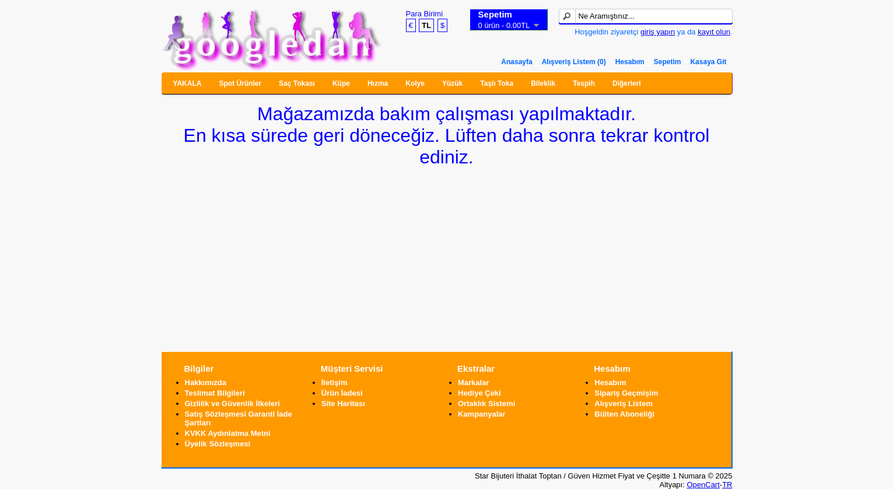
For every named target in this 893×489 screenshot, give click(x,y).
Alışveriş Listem (623, 403)
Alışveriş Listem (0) (574, 62)
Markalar (473, 382)
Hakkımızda (206, 382)
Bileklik (543, 83)
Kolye (415, 83)
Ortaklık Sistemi (486, 403)
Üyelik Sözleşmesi (218, 443)
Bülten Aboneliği (624, 414)
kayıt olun (714, 31)
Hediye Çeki (479, 393)
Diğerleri (626, 83)
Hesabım (630, 62)
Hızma (377, 83)
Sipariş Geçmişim (626, 393)
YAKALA (187, 83)
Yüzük (452, 83)
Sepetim (667, 62)
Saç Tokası (297, 83)
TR (727, 484)
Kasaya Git (708, 62)
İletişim (334, 382)
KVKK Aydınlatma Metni (228, 433)
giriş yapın (657, 31)
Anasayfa (516, 62)
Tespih (584, 83)
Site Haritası (343, 403)
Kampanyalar (482, 414)
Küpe (341, 83)
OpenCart (703, 484)
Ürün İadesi (342, 393)
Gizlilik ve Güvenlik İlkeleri (232, 403)
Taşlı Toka (496, 83)
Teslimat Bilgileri (215, 393)
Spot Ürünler (240, 83)
